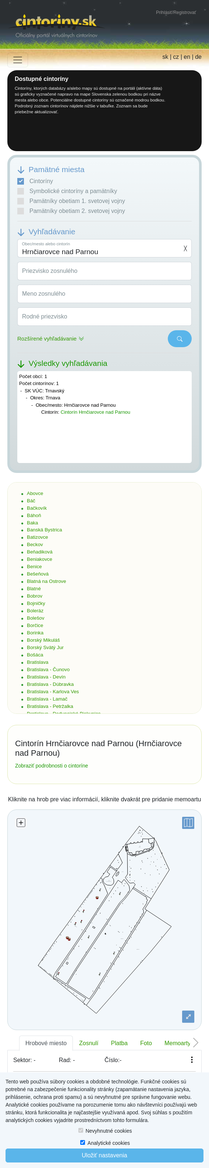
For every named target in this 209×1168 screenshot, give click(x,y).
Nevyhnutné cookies (108, 1131)
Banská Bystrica (44, 530)
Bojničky (36, 603)
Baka (32, 523)
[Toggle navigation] (17, 60)
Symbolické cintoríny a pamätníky (67, 191)
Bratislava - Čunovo (48, 669)
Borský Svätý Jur (45, 647)
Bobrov (34, 596)
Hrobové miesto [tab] (46, 1043)
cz (176, 57)
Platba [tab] (119, 1043)
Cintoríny (35, 181)
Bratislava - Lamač (47, 699)
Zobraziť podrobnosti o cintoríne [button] (51, 766)
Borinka (35, 632)
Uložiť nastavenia (104, 1155)
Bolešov (35, 618)
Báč (31, 500)
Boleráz (35, 610)
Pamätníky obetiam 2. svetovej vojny (71, 211)
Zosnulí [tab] (88, 1043)
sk (165, 57)
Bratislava (38, 662)
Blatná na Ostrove (46, 581)
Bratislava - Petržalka (50, 706)
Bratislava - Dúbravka (50, 684)
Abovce (35, 493)
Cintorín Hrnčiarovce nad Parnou (95, 412)
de (198, 57)
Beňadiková (40, 552)
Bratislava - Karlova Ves (53, 691)
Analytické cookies (109, 1143)
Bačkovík (37, 508)
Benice (34, 566)
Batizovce (37, 537)
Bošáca (35, 655)
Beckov (35, 544)
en (187, 57)
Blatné (34, 588)
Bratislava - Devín (46, 677)
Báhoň (34, 515)
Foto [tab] (146, 1043)
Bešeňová (38, 574)
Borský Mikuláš (43, 640)
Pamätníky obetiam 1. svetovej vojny (71, 201)
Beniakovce (39, 559)
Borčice (35, 625)
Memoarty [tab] (177, 1043)
